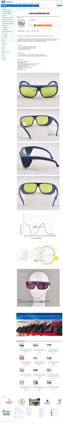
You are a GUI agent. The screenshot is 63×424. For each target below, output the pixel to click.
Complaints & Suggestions (5, 52)
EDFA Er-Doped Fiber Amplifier (7, 17)
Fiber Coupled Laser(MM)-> (7, 11)
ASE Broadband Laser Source (7, 19)
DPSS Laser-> (4, 7)
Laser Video (3, 56)
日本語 (61, 0)
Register (60, 3)
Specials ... (3, 39)
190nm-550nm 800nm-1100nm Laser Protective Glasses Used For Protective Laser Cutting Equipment (53, 375)
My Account (38, 3)
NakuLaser (7, 421)
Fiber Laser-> (4, 15)
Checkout (59, 5)
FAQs (2, 53)
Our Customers (48, 0)
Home (18, 8)
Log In (56, 3)
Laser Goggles (22, 8)
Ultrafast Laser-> (5, 25)
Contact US (39, 0)
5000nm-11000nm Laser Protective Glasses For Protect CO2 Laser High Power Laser (26, 350)
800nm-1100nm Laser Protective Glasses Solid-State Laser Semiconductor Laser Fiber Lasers (53, 350)
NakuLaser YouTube (55, 415)
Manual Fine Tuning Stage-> (7, 31)
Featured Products (30, 3)
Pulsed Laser (4, 27)
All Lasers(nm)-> (5, 29)
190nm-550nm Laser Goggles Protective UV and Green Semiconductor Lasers (26, 362)
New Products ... (4, 40)
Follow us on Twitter (54, 411)
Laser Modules (4, 35)
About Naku (43, 0)
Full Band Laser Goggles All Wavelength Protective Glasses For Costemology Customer (39, 362)
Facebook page (54, 413)
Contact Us (40, 410)
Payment (53, 0)
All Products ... (3, 41)
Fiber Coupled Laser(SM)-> (7, 13)
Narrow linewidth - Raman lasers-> (8, 23)
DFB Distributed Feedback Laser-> (8, 21)
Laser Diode (4, 37)
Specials (24, 3)
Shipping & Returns (42, 411)
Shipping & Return (4, 51)
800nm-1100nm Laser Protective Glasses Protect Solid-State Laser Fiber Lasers (25, 387)
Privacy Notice (3, 59)
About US (40, 417)
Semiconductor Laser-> (6, 9)
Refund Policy (3, 50)
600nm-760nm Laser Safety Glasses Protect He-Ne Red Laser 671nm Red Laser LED (39, 387)
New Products (18, 3)
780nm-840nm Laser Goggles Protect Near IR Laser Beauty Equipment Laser (39, 350)
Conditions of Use (4, 58)
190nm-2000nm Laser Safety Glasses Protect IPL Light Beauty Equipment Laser (39, 375)
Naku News (57, 0)
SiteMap (2, 57)
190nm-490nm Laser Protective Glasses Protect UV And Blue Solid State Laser (53, 362)
